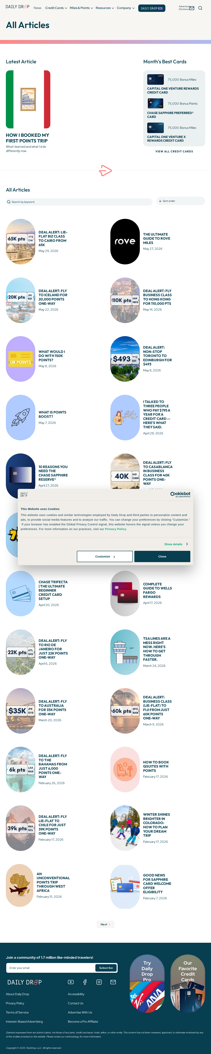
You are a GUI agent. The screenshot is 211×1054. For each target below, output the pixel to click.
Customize (105, 556)
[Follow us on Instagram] (99, 973)
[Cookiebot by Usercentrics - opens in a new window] (173, 494)
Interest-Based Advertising (24, 1013)
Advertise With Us (80, 1004)
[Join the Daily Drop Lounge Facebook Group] (85, 973)
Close (162, 556)
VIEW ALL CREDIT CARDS (174, 151)
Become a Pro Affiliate (83, 1013)
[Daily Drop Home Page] (17, 8)
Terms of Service (17, 1004)
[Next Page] (105, 916)
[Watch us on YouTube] (71, 973)
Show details (173, 544)
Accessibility (76, 985)
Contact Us (75, 995)
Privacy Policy (15, 995)
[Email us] (113, 973)
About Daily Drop (17, 985)
